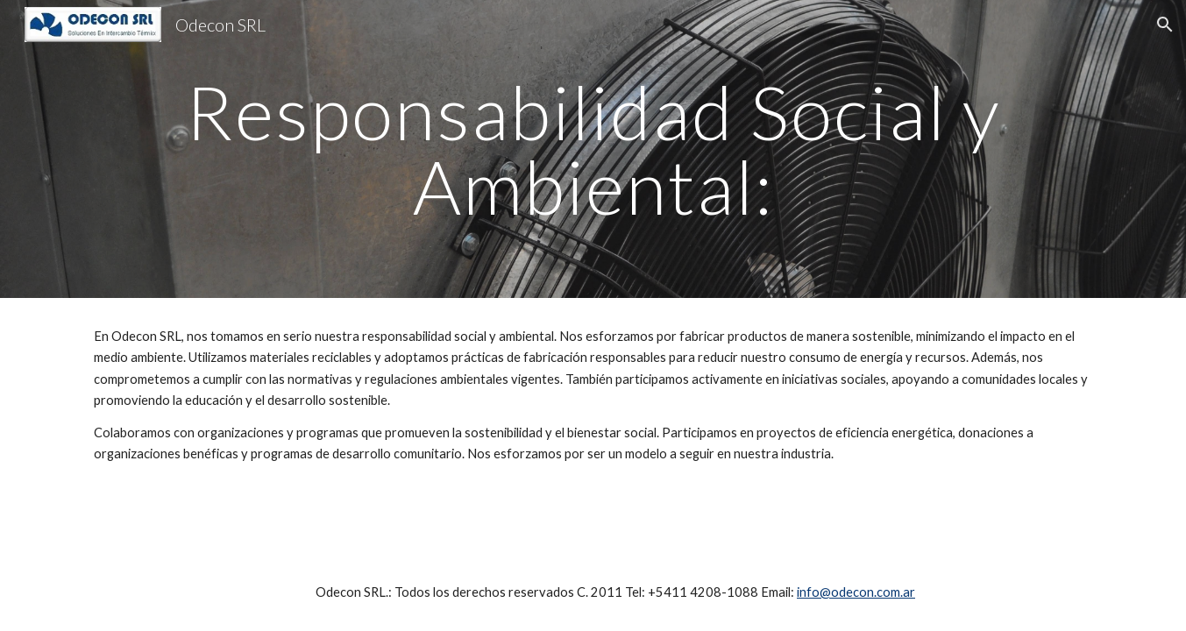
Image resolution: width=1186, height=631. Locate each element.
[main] (592, 149)
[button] (1165, 25)
